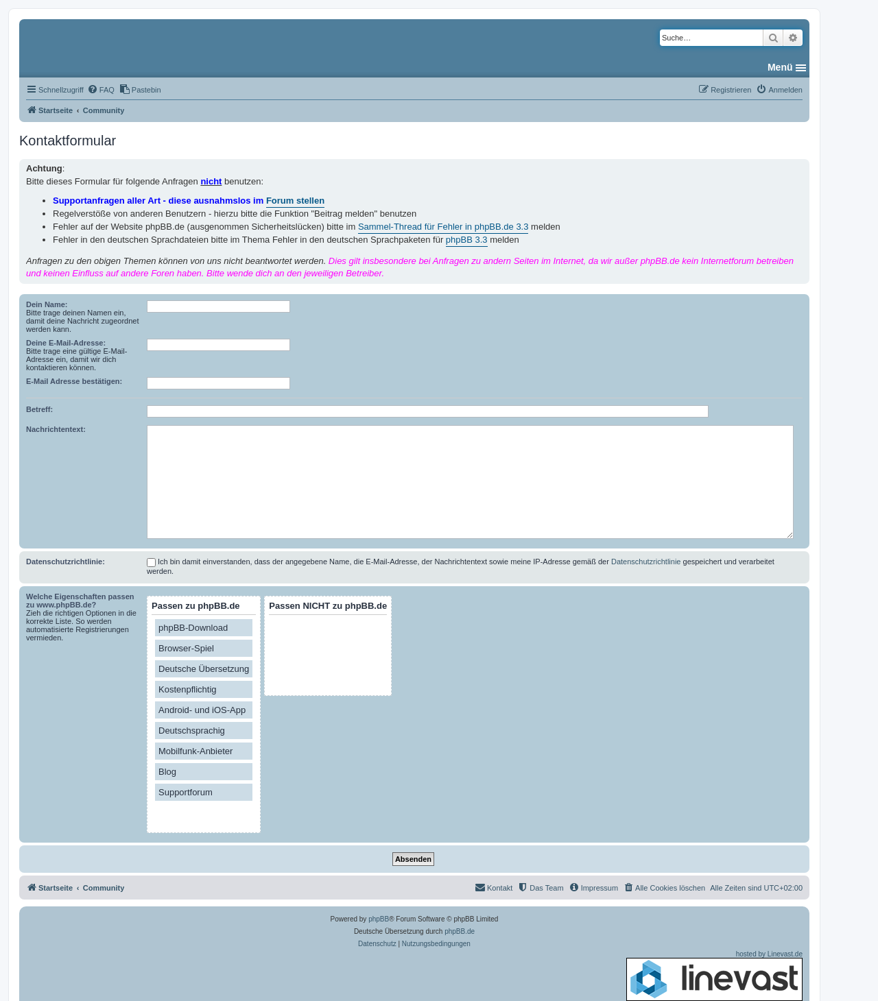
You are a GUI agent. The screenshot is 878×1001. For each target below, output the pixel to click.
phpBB (378, 919)
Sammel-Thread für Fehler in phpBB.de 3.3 (443, 226)
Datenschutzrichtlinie (646, 561)
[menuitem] (101, 90)
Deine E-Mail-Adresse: (66, 343)
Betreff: (39, 409)
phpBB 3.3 (467, 239)
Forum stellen (295, 200)
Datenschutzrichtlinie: (65, 561)
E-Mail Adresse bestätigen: (74, 381)
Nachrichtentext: (56, 429)
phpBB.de (459, 931)
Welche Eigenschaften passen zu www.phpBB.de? (80, 600)
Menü (780, 67)
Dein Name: (47, 304)
